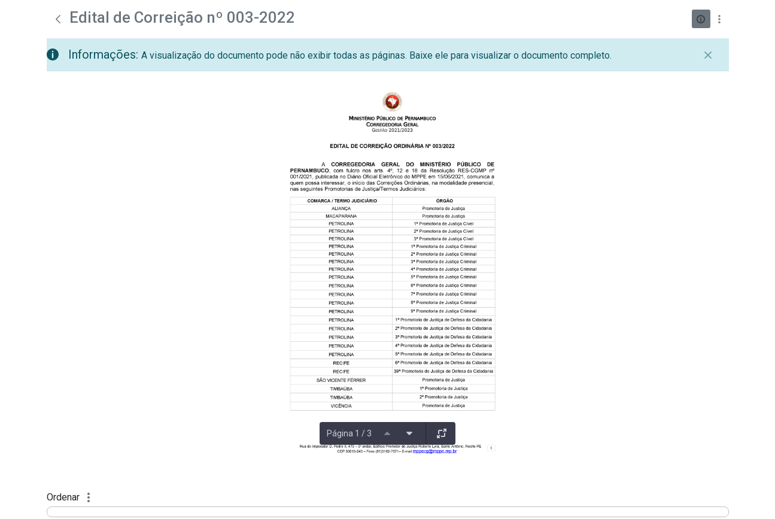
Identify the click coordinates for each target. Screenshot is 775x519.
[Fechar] (708, 55)
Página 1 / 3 (349, 433)
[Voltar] (58, 19)
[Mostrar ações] (719, 19)
